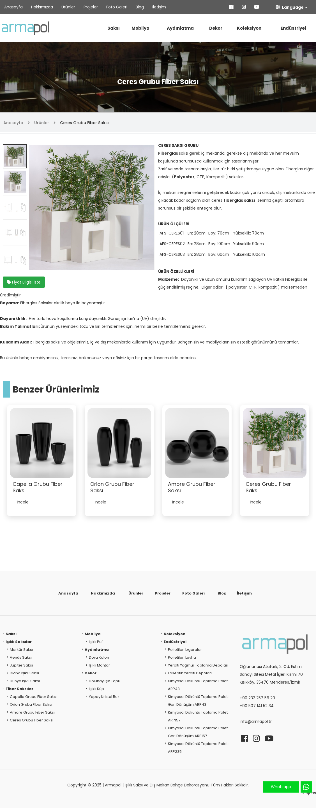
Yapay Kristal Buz (104, 696)
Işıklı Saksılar (19, 641)
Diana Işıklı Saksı (24, 673)
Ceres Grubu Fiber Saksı (84, 123)
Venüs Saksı (21, 657)
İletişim (159, 7)
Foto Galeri (116, 7)
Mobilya (140, 28)
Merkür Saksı (21, 649)
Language (290, 7)
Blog (140, 7)
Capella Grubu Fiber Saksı (33, 696)
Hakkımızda (42, 7)
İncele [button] (23, 502)
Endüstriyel (293, 28)
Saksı (113, 28)
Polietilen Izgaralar (185, 649)
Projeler (91, 7)
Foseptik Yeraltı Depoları (190, 673)
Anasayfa (13, 7)
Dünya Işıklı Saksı (25, 681)
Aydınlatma (180, 28)
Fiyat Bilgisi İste (24, 282)
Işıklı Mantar (99, 665)
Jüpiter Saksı (21, 665)
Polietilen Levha (182, 657)
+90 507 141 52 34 (257, 706)
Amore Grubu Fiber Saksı (32, 712)
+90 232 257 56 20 (257, 698)
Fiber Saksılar (19, 688)
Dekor (215, 28)
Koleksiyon (249, 28)
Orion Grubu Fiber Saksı (31, 704)
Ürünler (68, 7)
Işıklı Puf (96, 641)
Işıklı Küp (96, 688)
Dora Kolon (99, 657)
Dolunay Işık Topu (104, 681)
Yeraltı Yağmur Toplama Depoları (198, 665)
